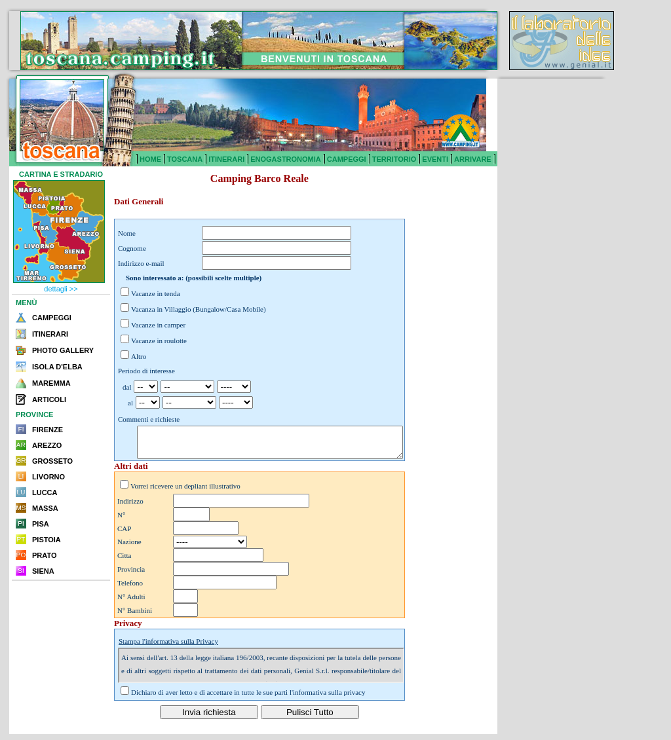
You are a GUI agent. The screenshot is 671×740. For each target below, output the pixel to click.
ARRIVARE (472, 159)
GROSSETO (52, 461)
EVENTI (435, 159)
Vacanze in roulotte (159, 340)
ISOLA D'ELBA (57, 367)
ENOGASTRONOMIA (285, 159)
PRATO (44, 555)
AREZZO (47, 445)
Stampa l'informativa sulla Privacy (168, 647)
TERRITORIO (394, 159)
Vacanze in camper (158, 325)
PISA (40, 524)
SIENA (43, 571)
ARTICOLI (49, 399)
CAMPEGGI (346, 159)
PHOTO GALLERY (63, 350)
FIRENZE (47, 430)
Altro (138, 356)
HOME (150, 159)
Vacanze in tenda (155, 293)
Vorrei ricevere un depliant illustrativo (185, 492)
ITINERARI (226, 159)
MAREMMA (51, 383)
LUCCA (45, 492)
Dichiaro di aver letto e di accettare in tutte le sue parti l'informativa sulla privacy (248, 698)
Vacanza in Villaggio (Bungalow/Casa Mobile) (198, 309)
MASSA (45, 508)
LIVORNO (48, 477)
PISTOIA (46, 540)
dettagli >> (60, 289)
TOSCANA (184, 159)
